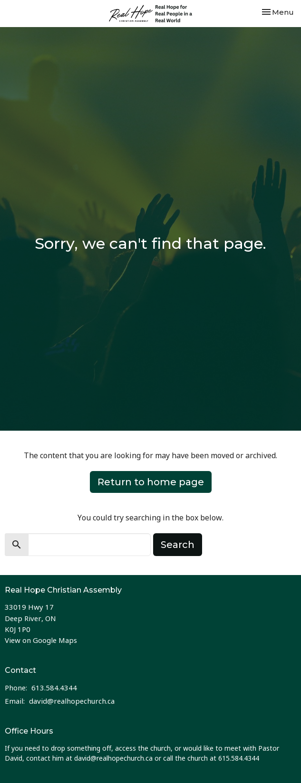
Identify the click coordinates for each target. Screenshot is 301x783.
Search (177, 544)
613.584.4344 (54, 687)
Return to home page (150, 482)
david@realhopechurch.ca (72, 701)
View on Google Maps (41, 640)
